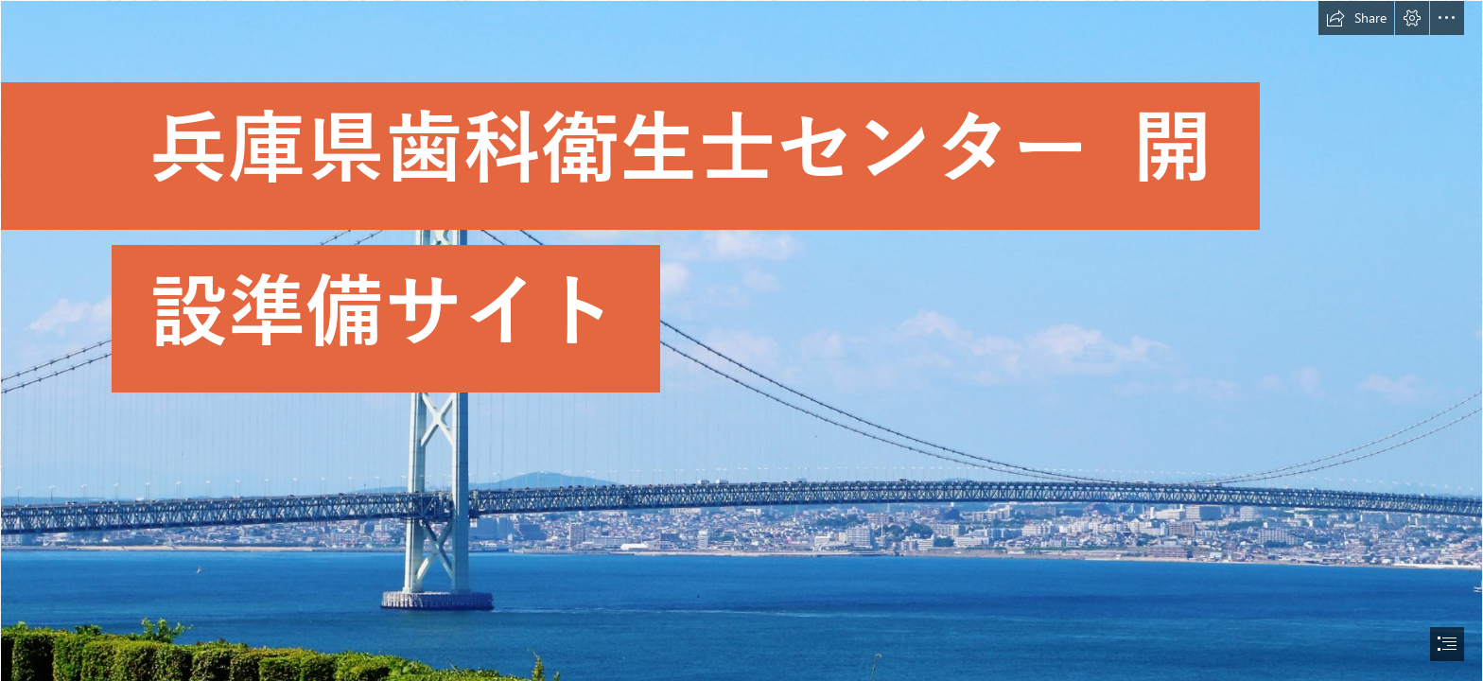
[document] (741, 340)
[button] (1356, 18)
